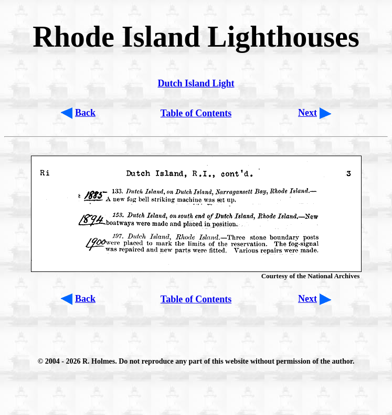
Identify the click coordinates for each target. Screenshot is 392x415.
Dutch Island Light (195, 83)
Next (307, 112)
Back (85, 112)
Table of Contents (196, 113)
